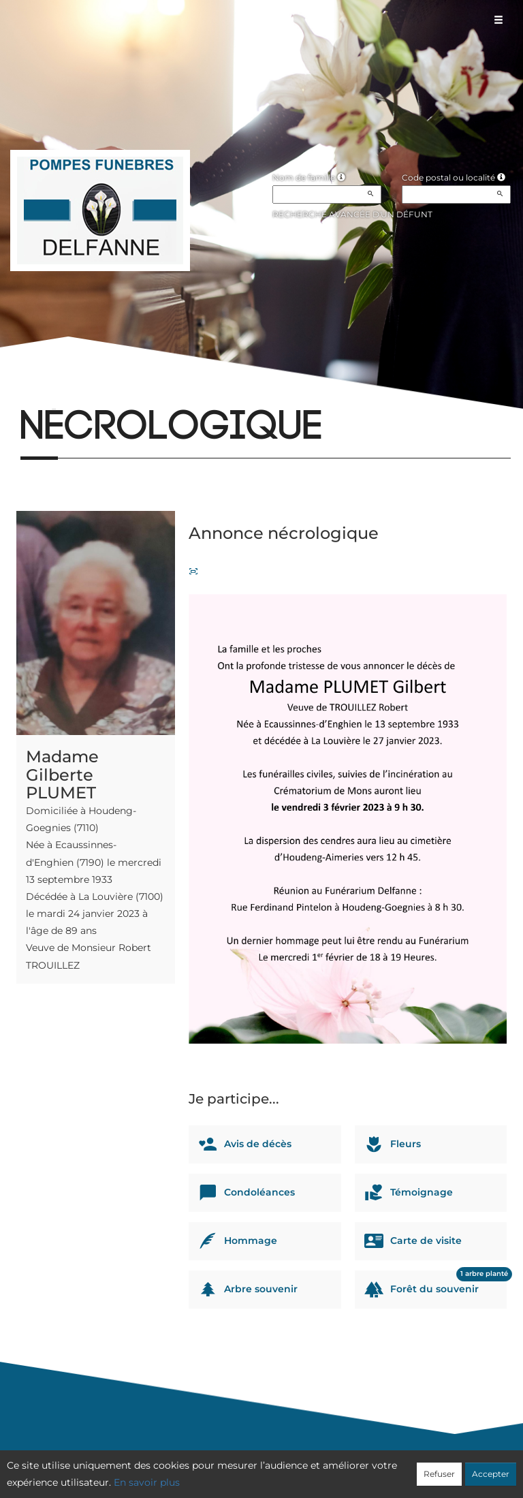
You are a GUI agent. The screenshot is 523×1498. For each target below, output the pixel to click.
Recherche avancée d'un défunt (352, 214)
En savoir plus (147, 1482)
